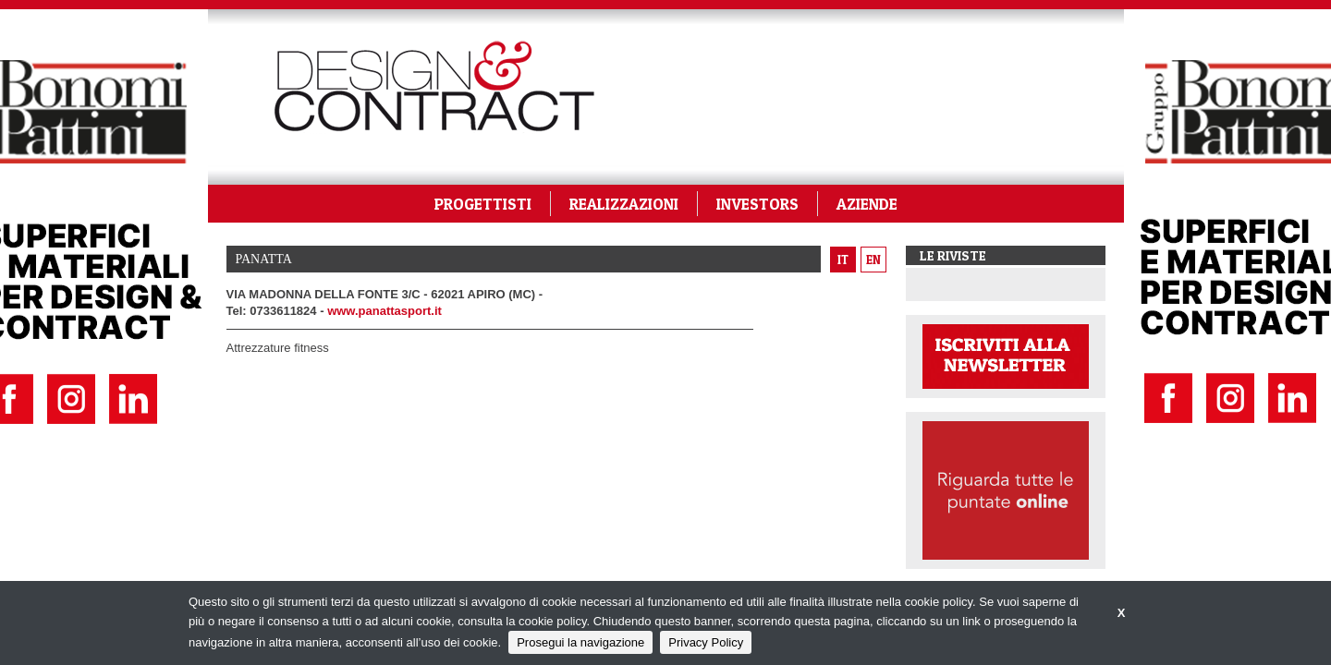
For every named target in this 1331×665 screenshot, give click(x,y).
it (843, 259)
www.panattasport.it (384, 311)
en (873, 259)
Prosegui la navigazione (580, 642)
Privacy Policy (705, 642)
